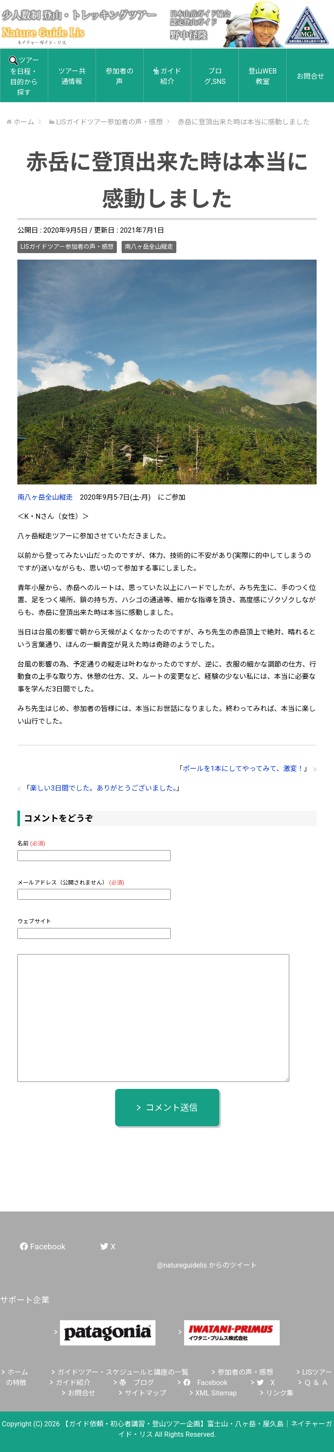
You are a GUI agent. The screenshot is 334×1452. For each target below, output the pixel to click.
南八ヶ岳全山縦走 (149, 246)
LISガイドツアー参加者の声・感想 (67, 246)
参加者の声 (119, 76)
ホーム (17, 1372)
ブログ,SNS (215, 76)
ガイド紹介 (167, 76)
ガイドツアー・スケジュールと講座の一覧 (122, 1372)
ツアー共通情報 (72, 76)
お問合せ (310, 76)
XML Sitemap (216, 1393)
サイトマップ (145, 1393)
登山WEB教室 (262, 76)
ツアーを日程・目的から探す (24, 76)
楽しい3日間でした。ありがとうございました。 (103, 788)
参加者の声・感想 (245, 1372)
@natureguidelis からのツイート (207, 1265)
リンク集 (280, 1393)
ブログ (136, 1383)
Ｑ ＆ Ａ (316, 1383)
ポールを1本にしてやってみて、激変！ (243, 768)
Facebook (205, 1383)
